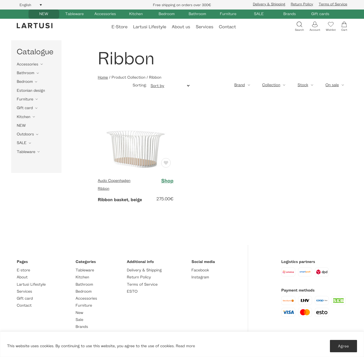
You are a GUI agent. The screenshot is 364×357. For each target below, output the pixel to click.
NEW (43, 13)
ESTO (132, 291)
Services (204, 26)
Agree (343, 346)
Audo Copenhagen (114, 180)
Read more (185, 346)
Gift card (25, 107)
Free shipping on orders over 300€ (182, 5)
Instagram (200, 277)
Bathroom (197, 13)
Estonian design (31, 90)
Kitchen (136, 13)
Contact (227, 26)
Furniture (228, 13)
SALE (259, 13)
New (79, 312)
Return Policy (302, 4)
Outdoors (25, 134)
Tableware (74, 13)
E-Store (119, 26)
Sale (80, 319)
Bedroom (167, 13)
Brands (289, 13)
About (22, 277)
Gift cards (320, 13)
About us (181, 26)
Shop (167, 181)
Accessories (105, 13)
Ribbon (103, 188)
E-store (23, 270)
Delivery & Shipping (269, 4)
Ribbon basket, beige (120, 199)
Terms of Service (333, 4)
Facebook (200, 270)
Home (103, 77)
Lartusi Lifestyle (149, 26)
